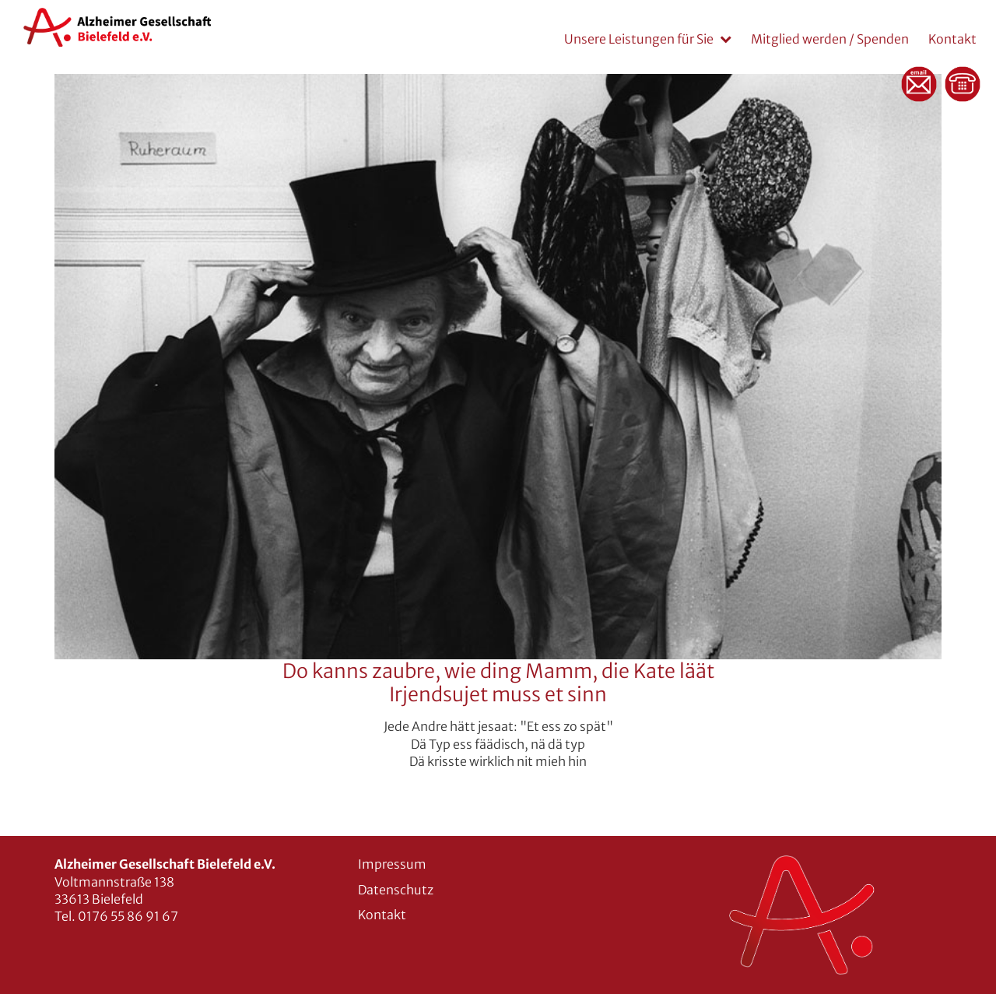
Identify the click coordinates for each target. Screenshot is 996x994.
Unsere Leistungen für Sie (639, 39)
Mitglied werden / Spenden (830, 39)
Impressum (392, 864)
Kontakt (952, 39)
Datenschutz (395, 889)
